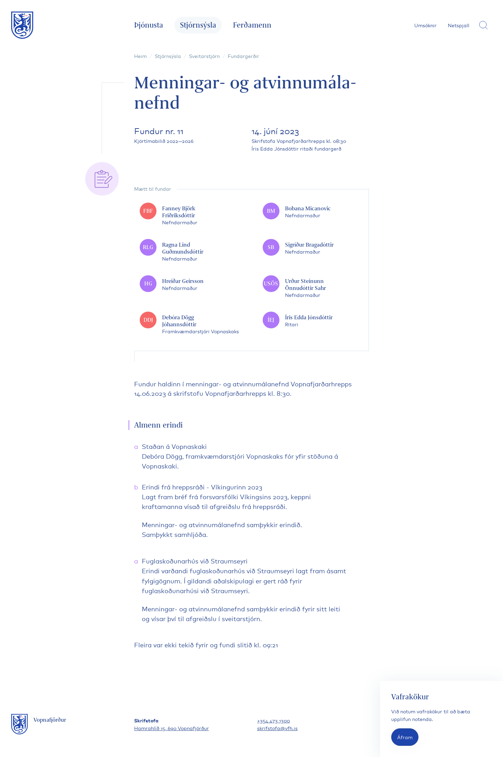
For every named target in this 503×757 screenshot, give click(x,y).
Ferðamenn (252, 25)
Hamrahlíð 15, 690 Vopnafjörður (171, 728)
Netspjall (458, 25)
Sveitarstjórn (204, 55)
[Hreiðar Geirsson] (190, 284)
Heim (140, 55)
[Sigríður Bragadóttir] (313, 248)
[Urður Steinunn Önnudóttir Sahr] (313, 288)
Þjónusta (148, 25)
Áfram (405, 737)
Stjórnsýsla (198, 25)
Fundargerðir (243, 55)
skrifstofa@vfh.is (277, 728)
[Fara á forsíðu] (22, 25)
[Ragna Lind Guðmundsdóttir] (190, 251)
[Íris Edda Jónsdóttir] (313, 320)
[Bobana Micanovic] (313, 211)
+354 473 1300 (273, 720)
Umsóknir (425, 25)
